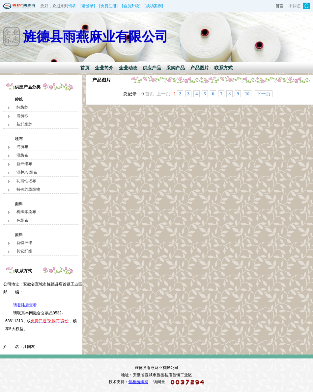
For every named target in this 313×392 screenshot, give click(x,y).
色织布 (22, 220)
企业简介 (104, 67)
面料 (19, 204)
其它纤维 (24, 251)
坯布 (19, 138)
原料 (19, 235)
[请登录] (87, 6)
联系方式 (223, 67)
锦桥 (72, 6)
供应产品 (152, 67)
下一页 (263, 93)
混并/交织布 (26, 172)
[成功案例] (154, 6)
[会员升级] (131, 6)
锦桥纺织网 (138, 382)
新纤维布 (24, 163)
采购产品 (175, 67)
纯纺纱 (22, 107)
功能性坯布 (26, 181)
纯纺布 (22, 146)
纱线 (19, 99)
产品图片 (199, 67)
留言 (279, 6)
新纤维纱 (24, 124)
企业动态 (128, 67)
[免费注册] (108, 6)
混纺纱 (22, 115)
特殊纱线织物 (28, 189)
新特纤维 (24, 242)
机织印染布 (26, 211)
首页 (85, 67)
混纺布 (22, 155)
